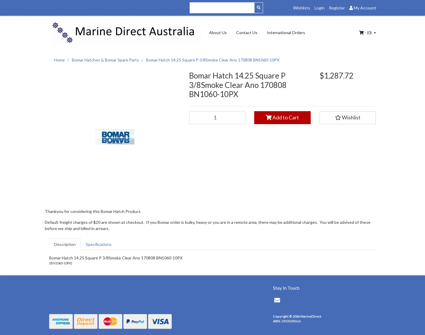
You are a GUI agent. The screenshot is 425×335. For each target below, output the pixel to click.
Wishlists (301, 7)
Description (65, 244)
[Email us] (277, 300)
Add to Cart (282, 117)
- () (366, 32)
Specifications (99, 244)
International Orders (286, 32)
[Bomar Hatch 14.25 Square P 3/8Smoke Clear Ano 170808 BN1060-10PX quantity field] (217, 117)
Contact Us (246, 32)
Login (320, 7)
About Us (218, 32)
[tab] (65, 244)
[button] (348, 117)
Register (337, 7)
